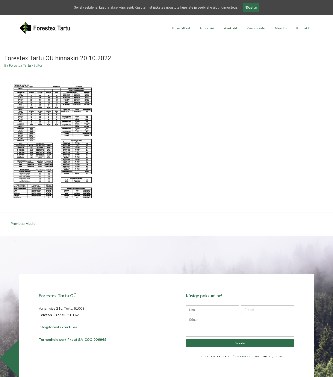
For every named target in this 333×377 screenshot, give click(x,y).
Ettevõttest (181, 28)
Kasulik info (256, 28)
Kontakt (302, 28)
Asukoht (230, 28)
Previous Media (21, 224)
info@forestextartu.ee (58, 327)
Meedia (281, 28)
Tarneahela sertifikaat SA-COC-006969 (73, 340)
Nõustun (250, 8)
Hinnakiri (207, 28)
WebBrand (245, 357)
